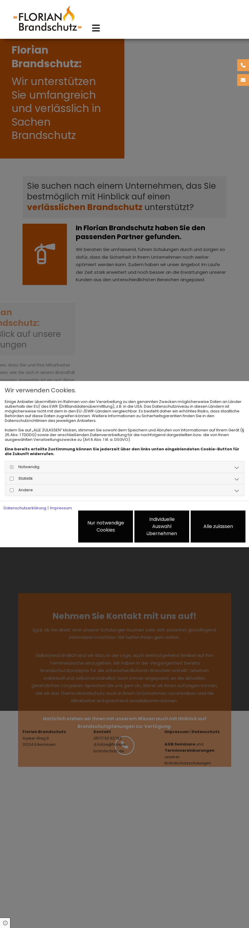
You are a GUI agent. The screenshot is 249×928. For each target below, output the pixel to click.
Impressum (61, 508)
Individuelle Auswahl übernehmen (162, 526)
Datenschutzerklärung (25, 508)
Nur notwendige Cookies (105, 526)
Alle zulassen (218, 526)
